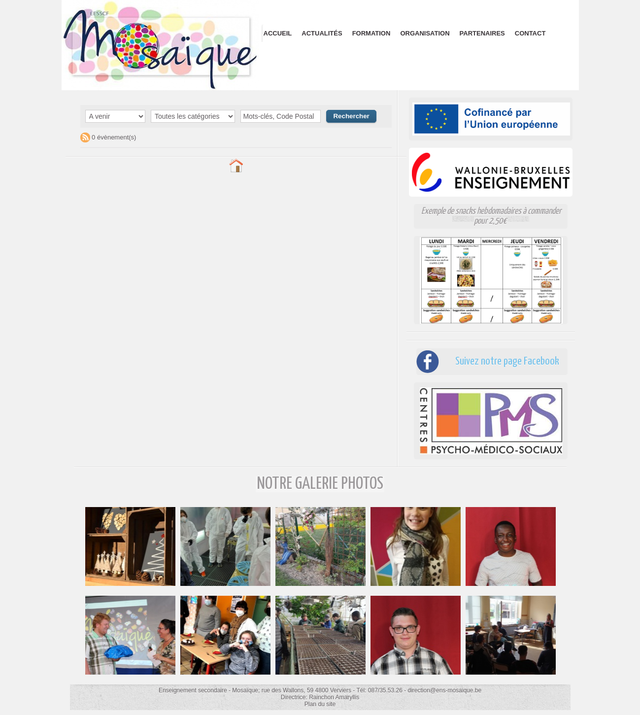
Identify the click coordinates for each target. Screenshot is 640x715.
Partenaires (482, 33)
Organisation (424, 33)
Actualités (322, 33)
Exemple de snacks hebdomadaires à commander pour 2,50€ (491, 216)
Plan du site (320, 704)
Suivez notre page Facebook (504, 361)
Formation (371, 33)
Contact (530, 33)
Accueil (278, 33)
